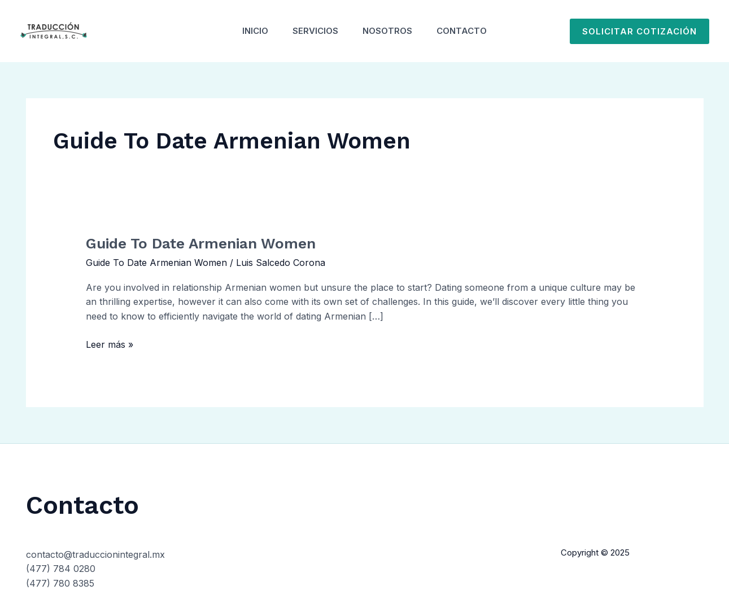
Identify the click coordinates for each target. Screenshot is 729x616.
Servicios (314, 30)
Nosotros (389, 30)
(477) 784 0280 (60, 568)
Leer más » (109, 344)
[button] (639, 31)
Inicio (250, 30)
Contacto (468, 30)
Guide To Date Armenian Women (201, 243)
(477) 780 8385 (60, 583)
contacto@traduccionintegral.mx (95, 554)
